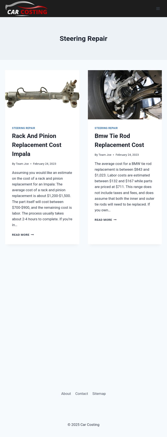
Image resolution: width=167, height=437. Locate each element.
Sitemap (99, 393)
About (66, 393)
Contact (81, 393)
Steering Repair (23, 128)
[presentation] (42, 94)
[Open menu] (158, 8)
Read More (23, 234)
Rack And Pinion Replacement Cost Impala (36, 144)
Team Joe (22, 163)
